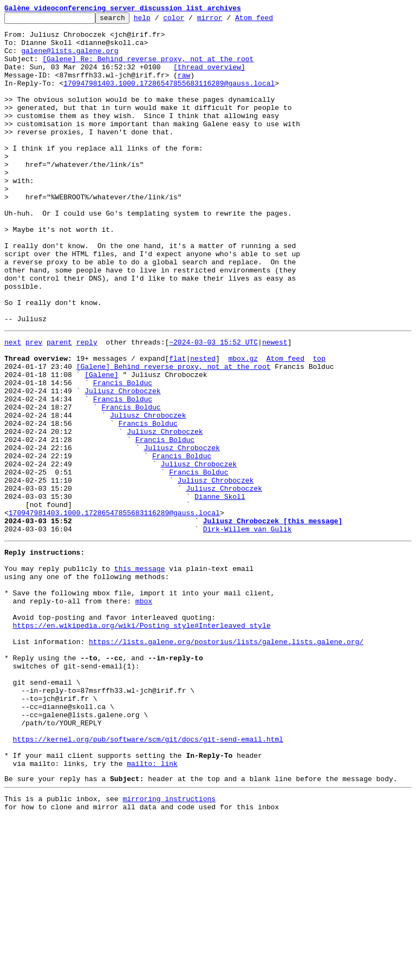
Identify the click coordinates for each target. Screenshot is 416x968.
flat (177, 425)
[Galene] (101, 444)
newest (275, 405)
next (12, 405)
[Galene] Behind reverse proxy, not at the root (173, 434)
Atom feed (271, 20)
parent (59, 405)
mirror (226, 20)
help (159, 20)
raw (184, 88)
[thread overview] (209, 78)
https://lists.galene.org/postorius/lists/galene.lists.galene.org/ (226, 761)
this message (139, 674)
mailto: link (152, 908)
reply (87, 405)
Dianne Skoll (219, 590)
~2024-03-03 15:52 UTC (213, 405)
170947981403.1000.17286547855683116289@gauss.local (169, 97)
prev (33, 405)
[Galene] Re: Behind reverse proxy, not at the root (147, 68)
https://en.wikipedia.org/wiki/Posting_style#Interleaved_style (142, 742)
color (190, 20)
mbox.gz (243, 425)
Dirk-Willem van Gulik (247, 629)
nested (203, 425)
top (319, 425)
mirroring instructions (169, 946)
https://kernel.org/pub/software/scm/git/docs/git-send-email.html (148, 878)
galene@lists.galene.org (69, 58)
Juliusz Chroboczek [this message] (272, 620)
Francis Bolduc (122, 454)
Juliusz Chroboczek (122, 464)
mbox (143, 713)
